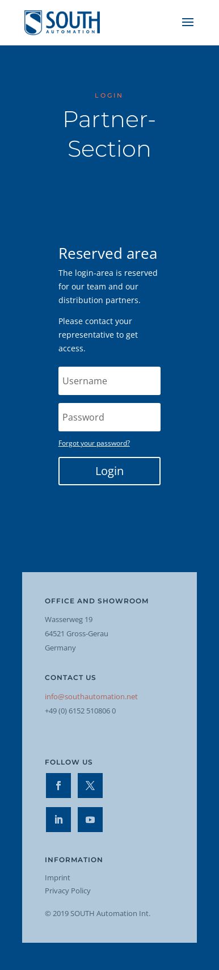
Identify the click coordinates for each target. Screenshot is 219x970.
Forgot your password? (94, 443)
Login (109, 470)
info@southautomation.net (91, 696)
